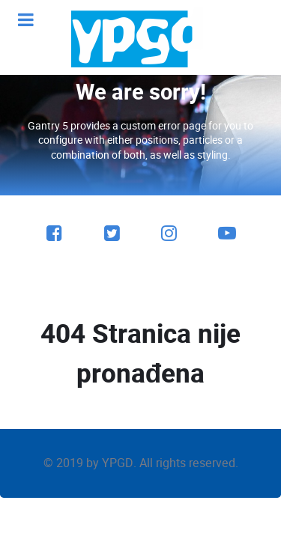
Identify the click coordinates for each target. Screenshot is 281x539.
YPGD (117, 463)
